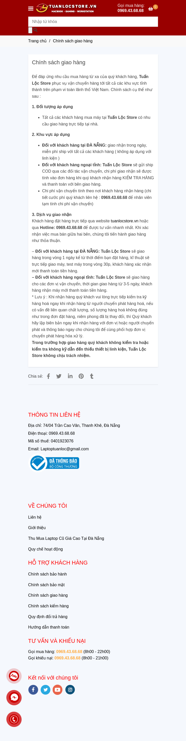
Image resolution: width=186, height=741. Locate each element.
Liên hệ (35, 517)
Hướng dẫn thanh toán (48, 627)
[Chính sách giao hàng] (66, 8)
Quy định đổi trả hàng (48, 617)
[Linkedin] (70, 376)
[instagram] (70, 690)
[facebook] (33, 690)
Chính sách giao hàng (48, 595)
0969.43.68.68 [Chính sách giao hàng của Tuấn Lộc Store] (131, 11)
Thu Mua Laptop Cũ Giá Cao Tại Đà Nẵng (66, 538)
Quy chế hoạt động (45, 549)
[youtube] (58, 690)
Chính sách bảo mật (46, 585)
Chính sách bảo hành (47, 574)
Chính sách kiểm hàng (48, 606)
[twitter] (45, 690)
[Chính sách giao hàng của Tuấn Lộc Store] (153, 9)
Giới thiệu (37, 528)
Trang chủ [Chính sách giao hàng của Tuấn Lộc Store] (37, 41)
